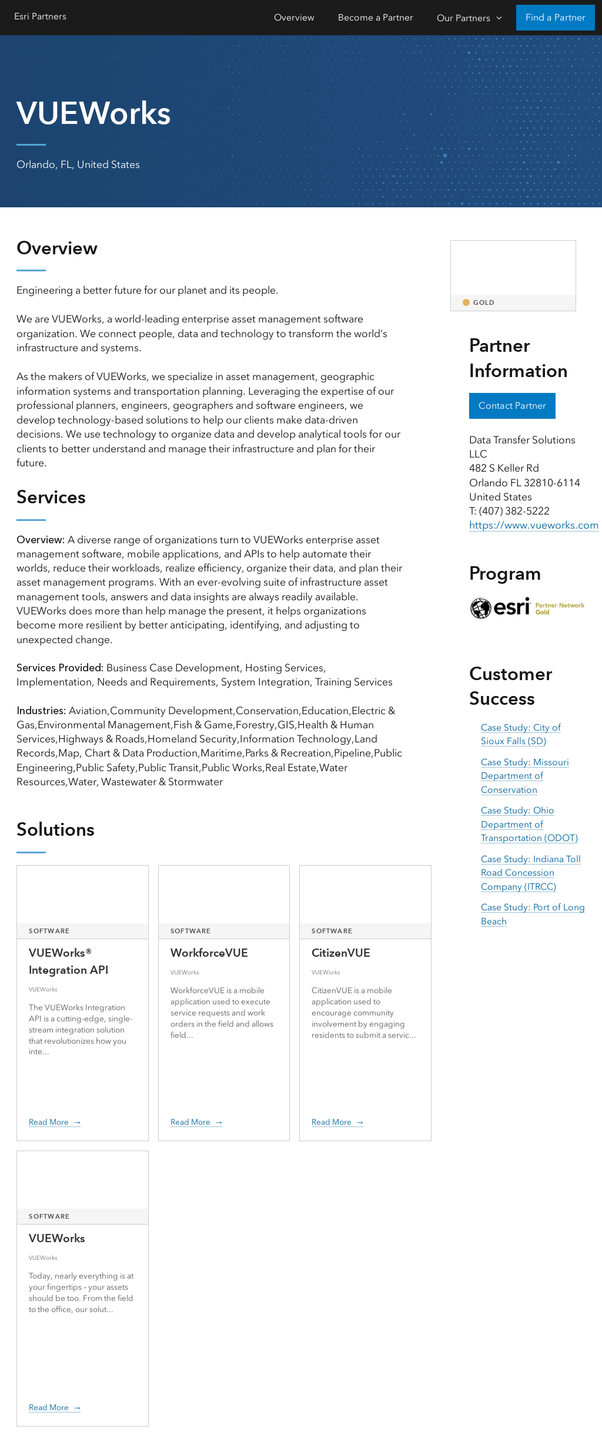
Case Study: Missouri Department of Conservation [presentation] (525, 775)
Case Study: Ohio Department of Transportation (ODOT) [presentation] (529, 824)
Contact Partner (512, 405)
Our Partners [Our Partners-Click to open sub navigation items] (463, 17)
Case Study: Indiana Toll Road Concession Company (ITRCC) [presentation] (531, 872)
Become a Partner (375, 17)
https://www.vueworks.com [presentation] (534, 525)
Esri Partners (40, 16)
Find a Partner (556, 17)
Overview (294, 17)
